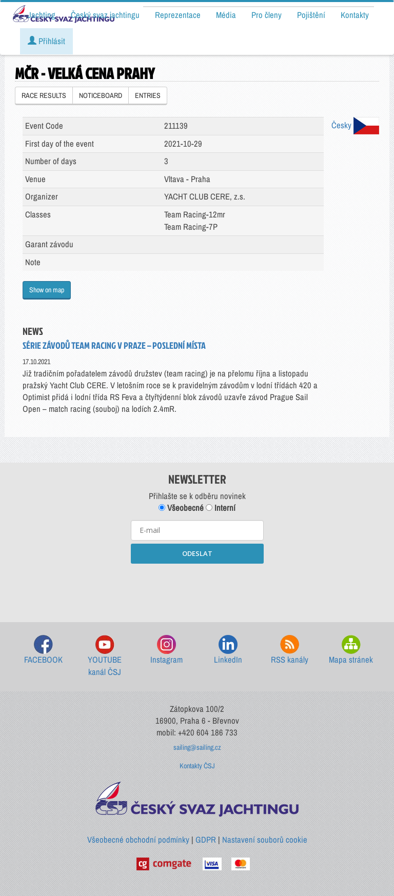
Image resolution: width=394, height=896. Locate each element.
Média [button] (226, 15)
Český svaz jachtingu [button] (105, 15)
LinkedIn (228, 650)
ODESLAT (197, 553)
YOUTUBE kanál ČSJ (105, 656)
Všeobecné (181, 507)
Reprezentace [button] (178, 15)
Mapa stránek (351, 650)
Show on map (46, 289)
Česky (355, 125)
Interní (220, 507)
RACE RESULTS (44, 95)
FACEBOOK (43, 650)
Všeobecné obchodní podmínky (138, 839)
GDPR (205, 839)
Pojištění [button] (311, 15)
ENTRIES (148, 95)
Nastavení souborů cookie (264, 839)
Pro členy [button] (266, 15)
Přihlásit (46, 41)
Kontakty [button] (355, 15)
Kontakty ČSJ (197, 765)
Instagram (166, 650)
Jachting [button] (41, 15)
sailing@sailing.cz (197, 747)
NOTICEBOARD (100, 95)
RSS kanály (289, 650)
